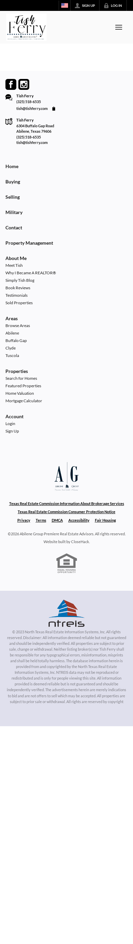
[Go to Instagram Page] (23, 84)
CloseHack (80, 541)
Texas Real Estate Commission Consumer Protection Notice (66, 511)
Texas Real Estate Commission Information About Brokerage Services (66, 503)
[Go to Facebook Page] (10, 84)
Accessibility (78, 520)
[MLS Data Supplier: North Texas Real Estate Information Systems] (67, 613)
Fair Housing (105, 520)
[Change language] (64, 5)
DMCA (57, 520)
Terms (41, 520)
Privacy (23, 520)
